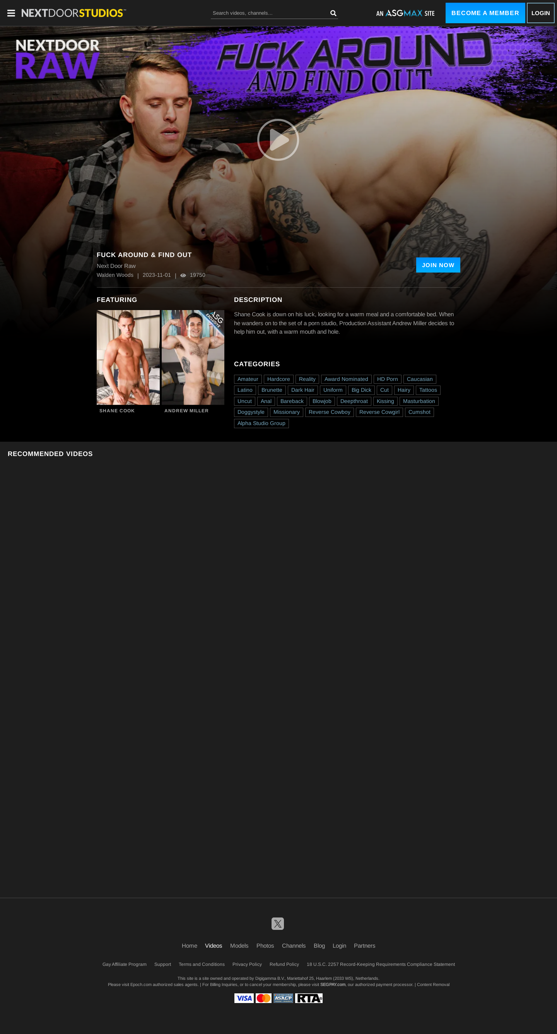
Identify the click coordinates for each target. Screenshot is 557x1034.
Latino (245, 390)
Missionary (286, 412)
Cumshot (419, 412)
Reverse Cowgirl (379, 412)
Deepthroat (354, 401)
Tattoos (428, 390)
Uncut (244, 401)
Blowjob (322, 401)
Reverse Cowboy (329, 412)
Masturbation (419, 401)
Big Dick (361, 390)
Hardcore (278, 379)
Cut (384, 390)
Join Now (438, 265)
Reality (307, 379)
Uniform (333, 390)
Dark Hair (302, 390)
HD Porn (387, 379)
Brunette (271, 390)
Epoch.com (141, 984)
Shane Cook (117, 410)
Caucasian (420, 379)
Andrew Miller (186, 410)
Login (540, 13)
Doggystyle (251, 412)
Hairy (404, 390)
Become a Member (485, 13)
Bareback (292, 401)
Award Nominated (346, 379)
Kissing (385, 401)
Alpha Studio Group (261, 423)
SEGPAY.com (332, 984)
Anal (266, 401)
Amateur (247, 379)
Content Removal (433, 984)
